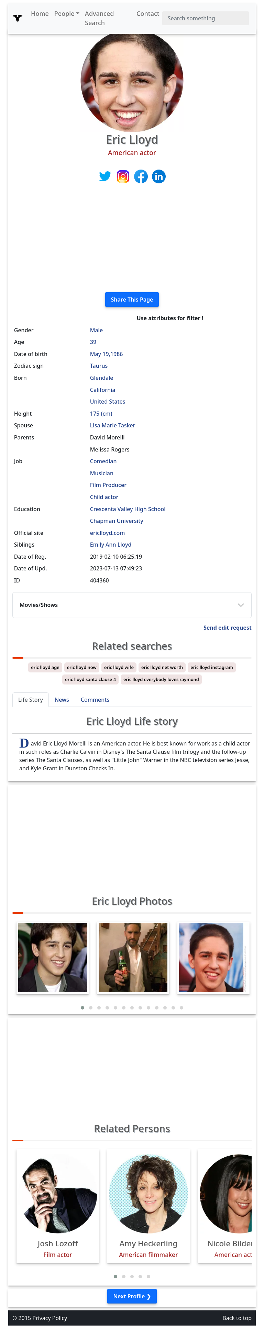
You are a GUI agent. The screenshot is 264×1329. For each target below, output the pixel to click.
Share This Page (132, 299)
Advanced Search (99, 18)
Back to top (237, 1318)
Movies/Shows (39, 605)
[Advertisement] (132, 238)
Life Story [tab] (30, 699)
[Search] (205, 18)
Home (40, 13)
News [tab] (62, 699)
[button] (82, 1007)
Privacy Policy (49, 1318)
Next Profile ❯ (132, 1296)
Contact (148, 13)
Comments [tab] (95, 699)
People (64, 13)
